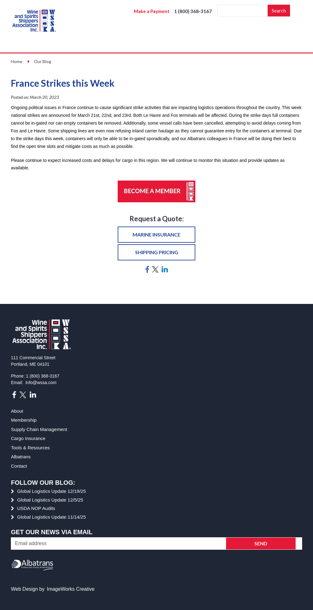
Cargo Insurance (28, 438)
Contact (19, 466)
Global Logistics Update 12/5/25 (50, 499)
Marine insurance (156, 234)
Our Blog (42, 61)
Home (16, 61)
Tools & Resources (30, 447)
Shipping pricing (156, 252)
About (17, 411)
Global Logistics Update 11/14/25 (51, 517)
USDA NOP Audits (36, 508)
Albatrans (20, 456)
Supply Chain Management (39, 429)
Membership (24, 420)
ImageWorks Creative (71, 589)
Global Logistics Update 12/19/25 (51, 491)
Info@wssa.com (41, 382)
